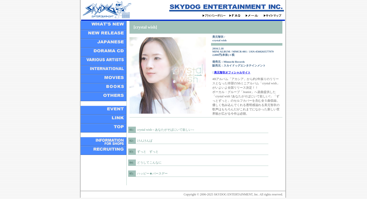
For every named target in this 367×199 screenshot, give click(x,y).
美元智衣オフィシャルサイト (232, 72)
